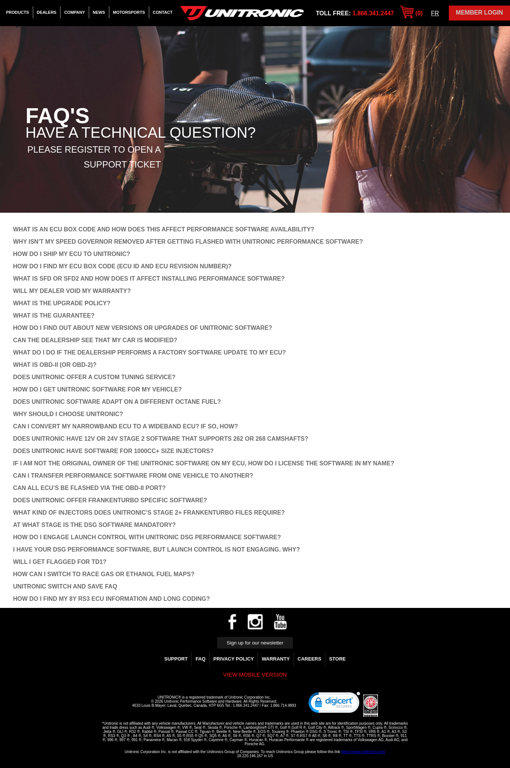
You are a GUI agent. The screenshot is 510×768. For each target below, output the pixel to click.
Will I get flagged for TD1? (59, 562)
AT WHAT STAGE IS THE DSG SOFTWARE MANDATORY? (94, 525)
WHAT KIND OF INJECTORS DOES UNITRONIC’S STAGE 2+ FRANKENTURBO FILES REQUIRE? (149, 512)
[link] (334, 704)
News (99, 12)
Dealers (47, 12)
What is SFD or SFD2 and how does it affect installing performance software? (149, 278)
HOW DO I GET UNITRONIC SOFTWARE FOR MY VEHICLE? (97, 389)
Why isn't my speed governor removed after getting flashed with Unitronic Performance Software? (188, 241)
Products (17, 12)
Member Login (479, 12)
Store (337, 659)
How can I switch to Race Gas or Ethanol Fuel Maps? (103, 574)
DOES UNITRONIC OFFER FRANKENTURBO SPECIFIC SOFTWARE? (110, 500)
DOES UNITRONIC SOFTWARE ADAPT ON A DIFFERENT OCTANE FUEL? (117, 402)
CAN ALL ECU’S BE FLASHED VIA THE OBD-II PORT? (89, 488)
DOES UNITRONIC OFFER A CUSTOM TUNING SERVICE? (94, 377)
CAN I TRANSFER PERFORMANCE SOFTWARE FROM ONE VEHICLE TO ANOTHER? (133, 475)
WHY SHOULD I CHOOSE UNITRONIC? (68, 414)
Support (176, 659)
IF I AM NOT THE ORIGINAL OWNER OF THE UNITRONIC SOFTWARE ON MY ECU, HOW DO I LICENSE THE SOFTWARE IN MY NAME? (203, 463)
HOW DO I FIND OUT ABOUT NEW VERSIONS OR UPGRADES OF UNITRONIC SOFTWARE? (142, 328)
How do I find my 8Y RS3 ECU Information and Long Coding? (111, 599)
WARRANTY (276, 659)
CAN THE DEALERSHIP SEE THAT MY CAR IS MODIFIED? (95, 340)
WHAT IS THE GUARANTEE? (53, 315)
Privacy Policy (233, 659)
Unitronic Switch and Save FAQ (65, 586)
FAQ (200, 659)
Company (74, 12)
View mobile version (255, 674)
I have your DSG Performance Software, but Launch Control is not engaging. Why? (156, 549)
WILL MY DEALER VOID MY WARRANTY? (72, 291)
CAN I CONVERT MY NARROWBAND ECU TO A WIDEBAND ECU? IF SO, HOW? (125, 426)
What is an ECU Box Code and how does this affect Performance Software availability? (163, 229)
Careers (310, 659)
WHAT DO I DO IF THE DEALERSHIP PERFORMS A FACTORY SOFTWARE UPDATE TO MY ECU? (149, 352)
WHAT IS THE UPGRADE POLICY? (61, 303)
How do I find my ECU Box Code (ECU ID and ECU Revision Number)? (122, 266)
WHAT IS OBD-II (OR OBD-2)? (55, 365)
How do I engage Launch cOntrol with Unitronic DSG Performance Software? (147, 537)
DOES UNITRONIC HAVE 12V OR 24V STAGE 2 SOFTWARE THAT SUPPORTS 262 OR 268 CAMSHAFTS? (160, 438)
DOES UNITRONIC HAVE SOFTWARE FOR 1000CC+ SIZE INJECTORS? (113, 451)
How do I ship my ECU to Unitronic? (71, 254)
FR (435, 13)
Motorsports (129, 12)
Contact (163, 12)
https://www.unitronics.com (363, 752)
